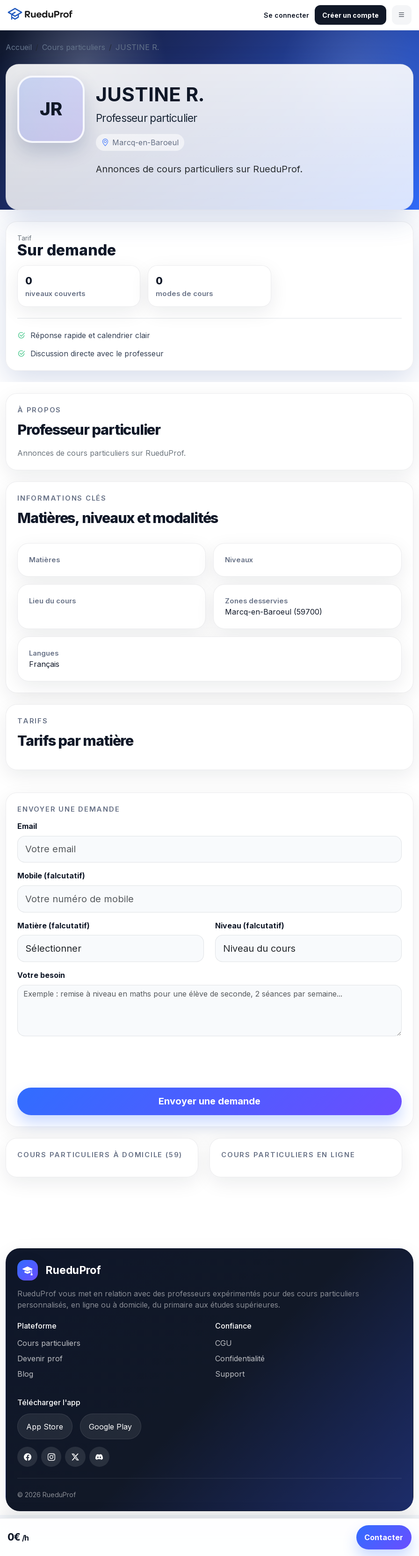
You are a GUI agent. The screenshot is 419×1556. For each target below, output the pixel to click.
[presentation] (88, 1062)
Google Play (110, 1426)
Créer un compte (350, 15)
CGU (223, 1343)
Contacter (383, 1537)
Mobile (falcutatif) (51, 875)
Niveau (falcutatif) (249, 925)
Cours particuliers (73, 47)
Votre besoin (41, 975)
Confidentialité (240, 1358)
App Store (44, 1426)
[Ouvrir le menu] (402, 15)
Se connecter (286, 15)
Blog (25, 1374)
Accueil (19, 47)
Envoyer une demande (209, 1101)
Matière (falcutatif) (53, 925)
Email (27, 826)
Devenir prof (40, 1358)
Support (230, 1374)
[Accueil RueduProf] (42, 15)
